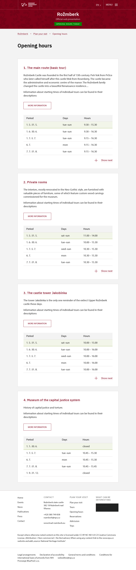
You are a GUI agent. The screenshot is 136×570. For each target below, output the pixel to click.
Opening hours (76, 514)
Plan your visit (76, 504)
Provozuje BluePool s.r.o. (28, 563)
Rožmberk (68, 14)
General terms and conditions (84, 557)
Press (20, 518)
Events (20, 504)
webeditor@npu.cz (67, 560)
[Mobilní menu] (112, 4)
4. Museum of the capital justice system (55, 402)
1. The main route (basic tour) (47, 68)
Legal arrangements (27, 557)
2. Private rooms (36, 183)
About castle (101, 507)
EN (98, 4)
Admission (74, 523)
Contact (21, 523)
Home (20, 500)
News (20, 509)
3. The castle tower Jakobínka (47, 294)
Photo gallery (102, 512)
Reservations (75, 518)
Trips (72, 528)
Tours (72, 509)
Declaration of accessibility (53, 557)
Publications (23, 514)
